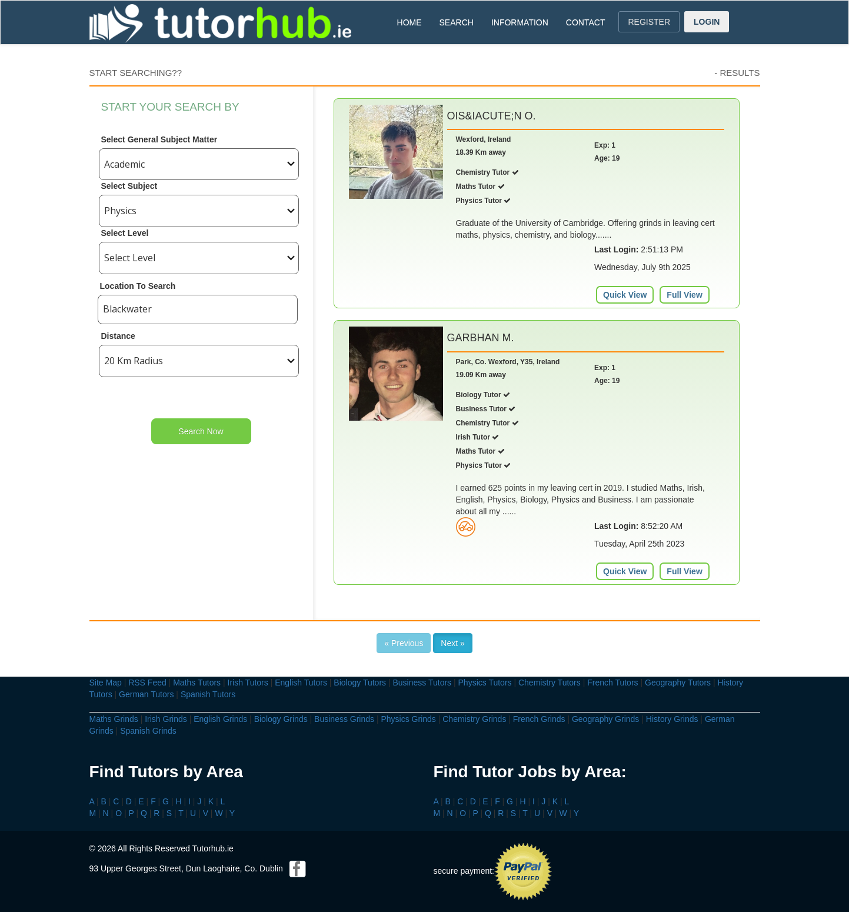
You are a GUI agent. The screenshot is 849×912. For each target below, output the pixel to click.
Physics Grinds (408, 719)
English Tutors (301, 682)
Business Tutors (421, 682)
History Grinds (672, 719)
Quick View (625, 294)
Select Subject (129, 186)
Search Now (200, 431)
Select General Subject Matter (159, 139)
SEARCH (457, 22)
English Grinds (220, 719)
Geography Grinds (605, 719)
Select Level (125, 233)
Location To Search (138, 286)
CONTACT (585, 22)
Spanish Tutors (208, 694)
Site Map (105, 682)
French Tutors (612, 682)
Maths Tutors (197, 682)
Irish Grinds (166, 719)
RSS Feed (147, 682)
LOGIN (707, 21)
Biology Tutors (360, 682)
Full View (684, 294)
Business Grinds (344, 719)
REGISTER (649, 21)
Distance (118, 336)
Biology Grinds (281, 719)
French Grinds (539, 719)
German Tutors (146, 694)
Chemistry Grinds (474, 719)
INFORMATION (519, 22)
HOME (409, 22)
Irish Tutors (248, 682)
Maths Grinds (113, 719)
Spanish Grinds (148, 730)
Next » (452, 643)
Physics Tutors (485, 682)
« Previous (403, 643)
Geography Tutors (678, 682)
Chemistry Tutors (549, 682)
